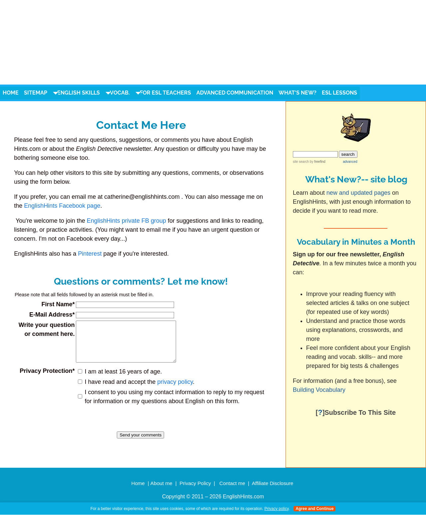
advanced (350, 161)
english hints (61, 27)
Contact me (232, 483)
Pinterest (90, 253)
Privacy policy (277, 508)
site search (301, 161)
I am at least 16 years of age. (121, 379)
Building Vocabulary (320, 389)
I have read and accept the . (138, 389)
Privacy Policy (195, 483)
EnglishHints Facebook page (62, 205)
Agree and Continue (314, 508)
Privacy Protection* (45, 379)
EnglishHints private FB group (126, 220)
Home (11, 93)
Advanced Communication (234, 93)
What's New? (298, 93)
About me (161, 483)
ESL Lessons (339, 93)
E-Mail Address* (50, 314)
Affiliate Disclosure (273, 483)
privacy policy (173, 389)
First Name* (56, 304)
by (317, 161)
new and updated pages (358, 192)
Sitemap (35, 93)
